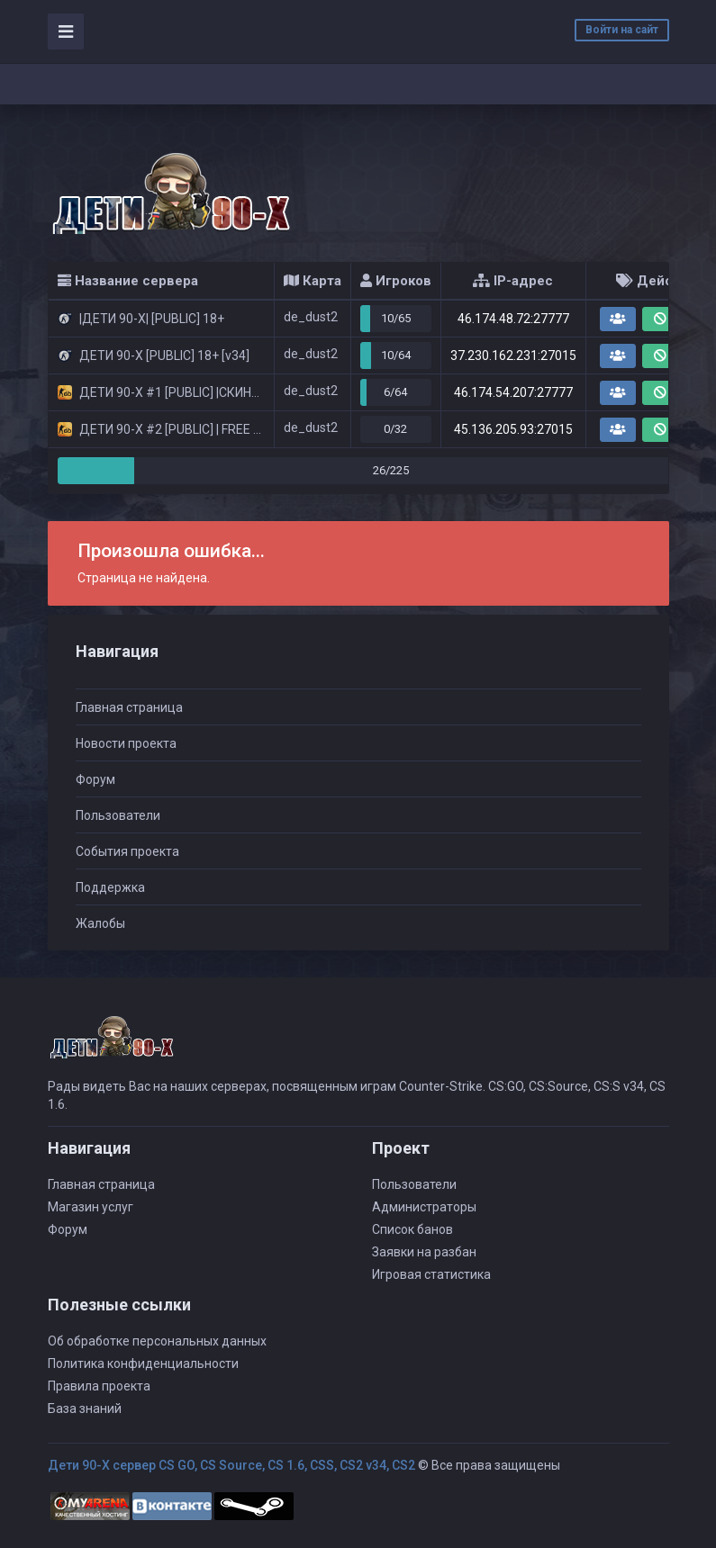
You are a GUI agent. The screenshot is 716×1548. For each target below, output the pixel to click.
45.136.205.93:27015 (513, 429)
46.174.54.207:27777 (513, 392)
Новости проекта (126, 743)
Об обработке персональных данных (157, 1341)
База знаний (85, 1408)
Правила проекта (99, 1386)
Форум (95, 779)
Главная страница (129, 707)
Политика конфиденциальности (143, 1363)
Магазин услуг (90, 1207)
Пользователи (118, 815)
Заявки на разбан (424, 1252)
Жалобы (100, 923)
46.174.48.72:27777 (513, 318)
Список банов (412, 1229)
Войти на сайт (621, 29)
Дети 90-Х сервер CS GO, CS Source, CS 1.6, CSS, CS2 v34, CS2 (231, 1465)
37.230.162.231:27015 (513, 355)
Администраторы (424, 1207)
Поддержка (110, 887)
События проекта (127, 851)
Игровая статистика (431, 1274)
